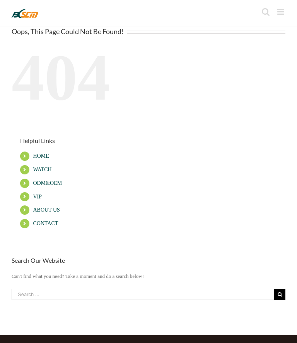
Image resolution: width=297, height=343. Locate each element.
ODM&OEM (47, 183)
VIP (37, 197)
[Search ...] (143, 294)
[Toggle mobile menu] (281, 12)
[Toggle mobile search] (266, 12)
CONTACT (45, 223)
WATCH (42, 169)
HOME (41, 156)
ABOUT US (46, 210)
